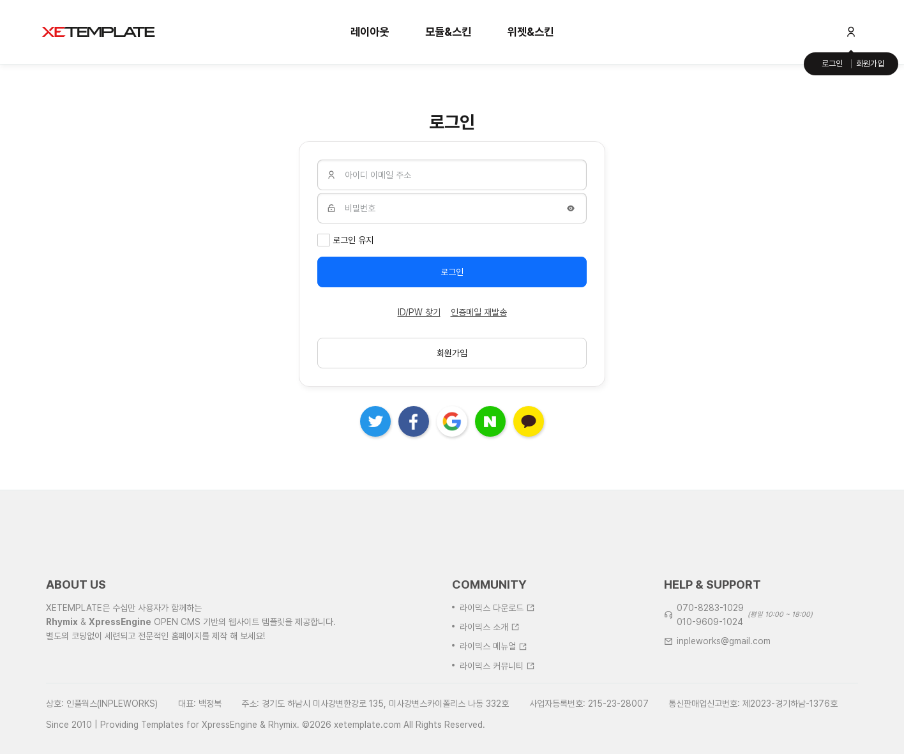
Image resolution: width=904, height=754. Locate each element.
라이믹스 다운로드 (497, 642)
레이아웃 (369, 31)
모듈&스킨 (448, 31)
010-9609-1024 (710, 657)
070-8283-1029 (710, 642)
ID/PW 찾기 (419, 312)
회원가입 (870, 63)
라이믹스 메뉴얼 (493, 681)
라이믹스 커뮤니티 (497, 700)
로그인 (832, 63)
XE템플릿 (98, 32)
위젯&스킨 (531, 31)
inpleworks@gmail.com (724, 676)
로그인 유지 (353, 240)
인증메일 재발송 (479, 312)
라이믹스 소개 (490, 662)
